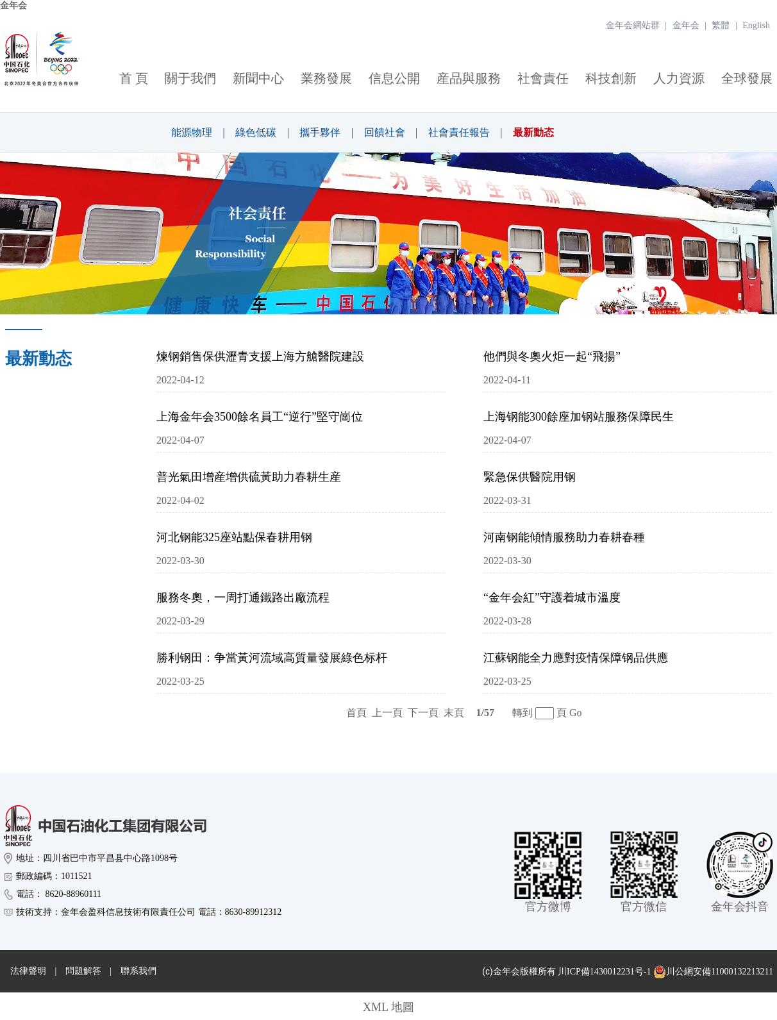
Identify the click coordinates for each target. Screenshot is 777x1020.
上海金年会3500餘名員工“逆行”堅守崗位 (259, 416)
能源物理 (191, 132)
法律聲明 (28, 971)
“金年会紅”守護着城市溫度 (552, 597)
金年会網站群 (633, 25)
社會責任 (543, 78)
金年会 (13, 5)
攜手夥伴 (319, 132)
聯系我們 (138, 971)
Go (575, 712)
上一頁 (387, 712)
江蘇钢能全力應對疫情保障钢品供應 (575, 657)
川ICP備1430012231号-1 (604, 971)
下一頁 (423, 712)
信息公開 (394, 78)
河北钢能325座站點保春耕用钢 (234, 537)
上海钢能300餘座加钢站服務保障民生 (578, 416)
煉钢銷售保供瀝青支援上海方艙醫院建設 (260, 356)
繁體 (721, 25)
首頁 (356, 712)
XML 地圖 (388, 1007)
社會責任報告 (459, 132)
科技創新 (611, 78)
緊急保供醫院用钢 (529, 477)
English (756, 25)
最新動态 (533, 132)
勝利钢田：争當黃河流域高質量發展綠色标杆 (271, 657)
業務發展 (326, 78)
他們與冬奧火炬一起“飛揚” (552, 356)
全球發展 (747, 78)
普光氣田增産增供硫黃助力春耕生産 (248, 477)
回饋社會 (384, 132)
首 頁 (133, 78)
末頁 (454, 712)
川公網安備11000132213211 (713, 972)
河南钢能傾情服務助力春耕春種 (564, 537)
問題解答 (83, 971)
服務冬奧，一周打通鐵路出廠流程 (243, 597)
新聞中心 (258, 78)
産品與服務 (469, 78)
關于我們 (190, 78)
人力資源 (679, 78)
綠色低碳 (255, 132)
